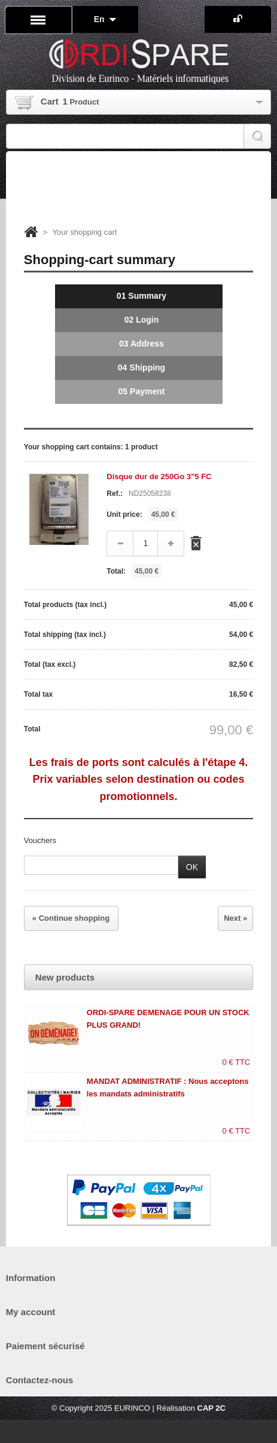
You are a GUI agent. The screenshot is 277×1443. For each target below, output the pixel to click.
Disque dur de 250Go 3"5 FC (158, 476)
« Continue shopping (70, 918)
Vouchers (40, 840)
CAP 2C (211, 1408)
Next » (235, 918)
